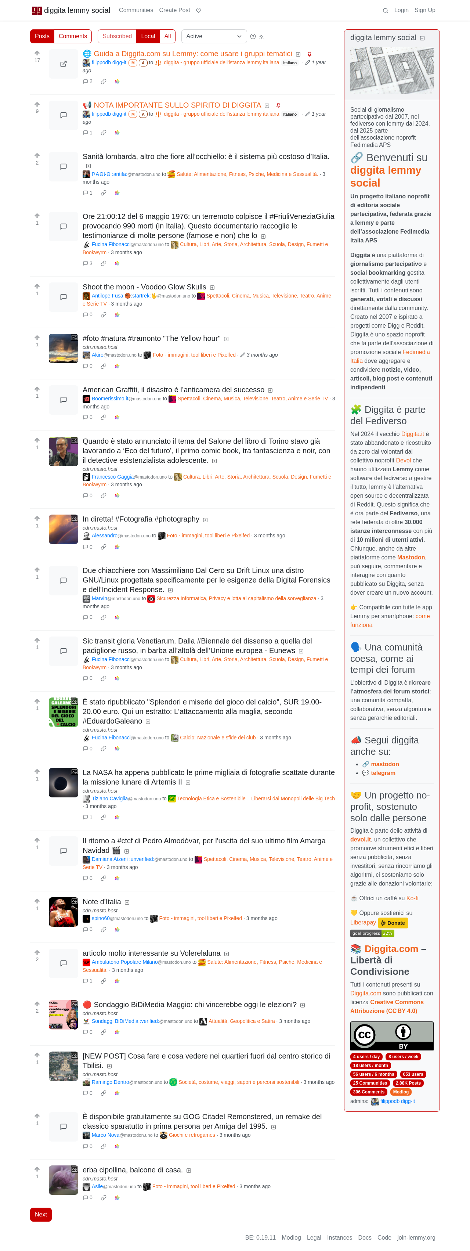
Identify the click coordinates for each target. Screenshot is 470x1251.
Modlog (401, 1092)
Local (148, 36)
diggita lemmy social (71, 10)
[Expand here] (63, 348)
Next (41, 1214)
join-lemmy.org (416, 1237)
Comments (73, 36)
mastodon (385, 764)
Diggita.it (412, 434)
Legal (314, 1237)
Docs (365, 1237)
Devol (403, 460)
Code (384, 1237)
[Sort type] (214, 36)
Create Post (174, 10)
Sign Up (425, 10)
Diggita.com (391, 949)
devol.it (360, 839)
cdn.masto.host (100, 347)
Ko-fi (412, 898)
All (167, 36)
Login (401, 10)
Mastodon (411, 557)
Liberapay (363, 923)
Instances (339, 1237)
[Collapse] (422, 38)
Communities (136, 10)
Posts (42, 36)
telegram (383, 773)
